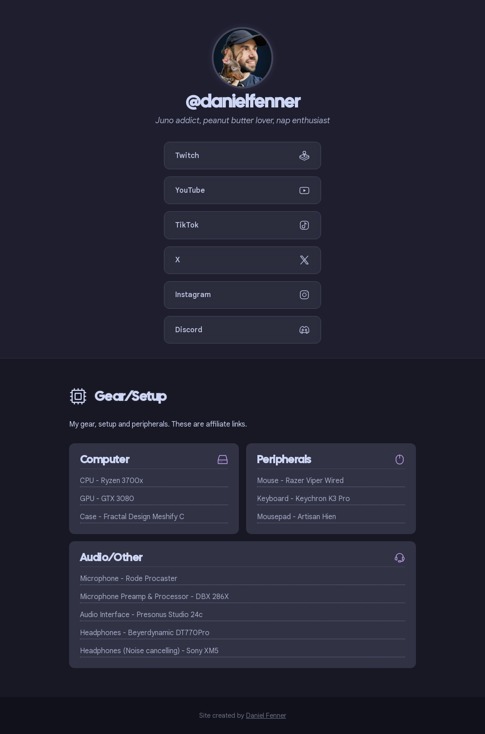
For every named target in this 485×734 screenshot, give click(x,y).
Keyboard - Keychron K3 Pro (303, 498)
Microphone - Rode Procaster (128, 578)
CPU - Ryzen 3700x (111, 480)
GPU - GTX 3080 (107, 498)
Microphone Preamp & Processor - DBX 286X (154, 596)
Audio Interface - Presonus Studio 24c (141, 614)
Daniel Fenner (266, 715)
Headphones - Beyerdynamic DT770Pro (145, 632)
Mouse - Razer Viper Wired (300, 480)
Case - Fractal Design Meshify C (132, 516)
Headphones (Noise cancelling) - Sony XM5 (149, 650)
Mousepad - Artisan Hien (296, 516)
